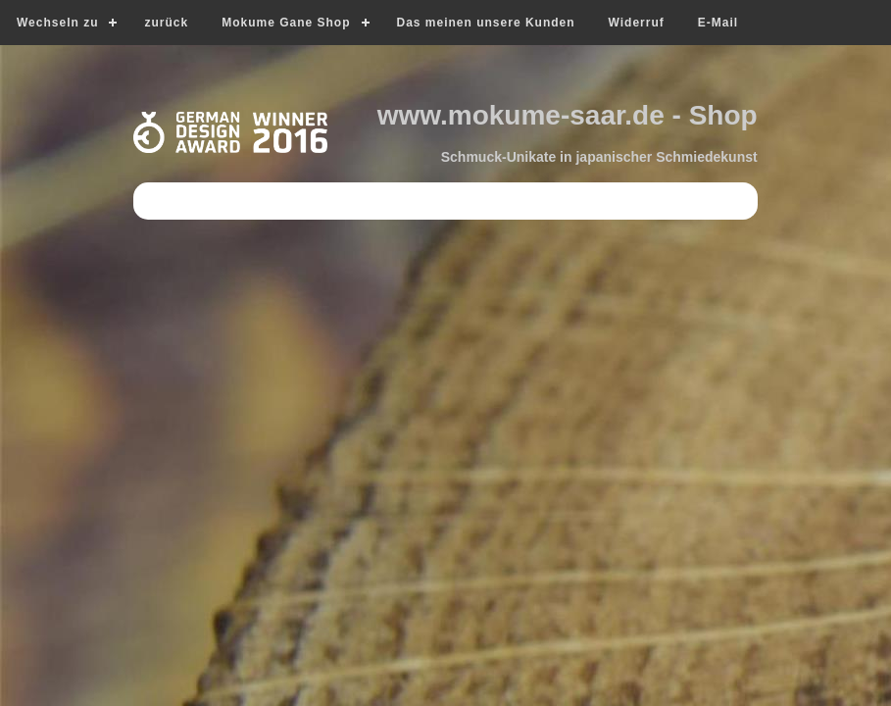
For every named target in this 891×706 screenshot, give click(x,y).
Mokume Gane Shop (286, 22)
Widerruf (637, 22)
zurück (166, 22)
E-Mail (718, 22)
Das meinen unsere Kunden (486, 22)
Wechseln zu (57, 22)
